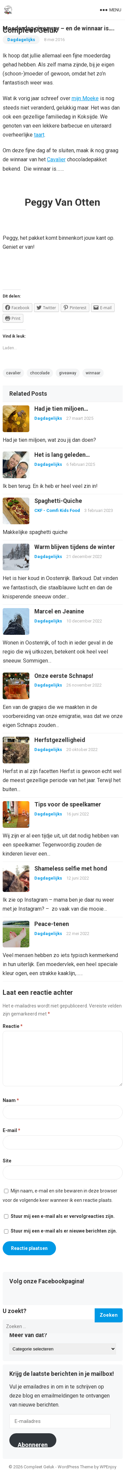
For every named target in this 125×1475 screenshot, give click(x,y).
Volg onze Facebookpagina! (46, 1282)
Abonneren (33, 1444)
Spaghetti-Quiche (58, 501)
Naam (11, 1100)
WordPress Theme (75, 1466)
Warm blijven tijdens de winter (74, 547)
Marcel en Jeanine (59, 611)
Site (7, 1160)
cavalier (13, 373)
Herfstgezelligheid (59, 740)
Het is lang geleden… (62, 454)
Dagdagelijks (48, 418)
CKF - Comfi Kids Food (57, 510)
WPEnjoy (108, 1466)
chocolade (40, 373)
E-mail (11, 1130)
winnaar (93, 373)
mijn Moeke (85, 98)
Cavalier (56, 159)
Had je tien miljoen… (61, 408)
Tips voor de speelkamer (67, 804)
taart (39, 135)
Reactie (13, 1026)
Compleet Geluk (30, 30)
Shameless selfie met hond (70, 868)
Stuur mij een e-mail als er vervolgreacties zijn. (63, 1216)
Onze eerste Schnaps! (63, 676)
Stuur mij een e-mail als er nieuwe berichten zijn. (64, 1231)
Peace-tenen (51, 924)
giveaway (67, 373)
